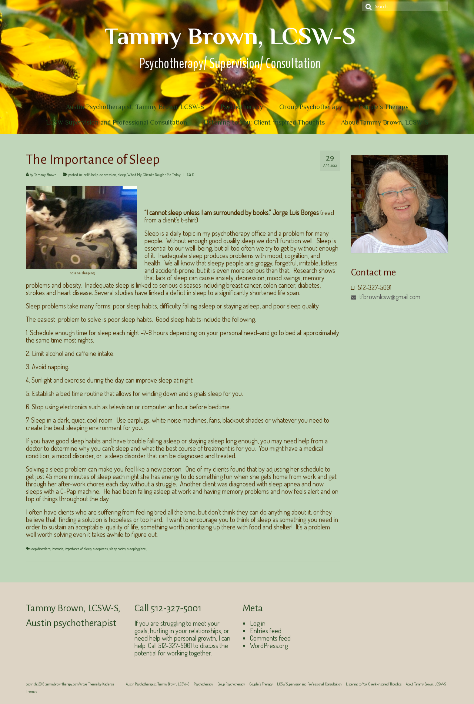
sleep (122, 174)
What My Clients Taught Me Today (154, 174)
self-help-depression (100, 174)
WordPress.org (269, 645)
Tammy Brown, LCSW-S (230, 35)
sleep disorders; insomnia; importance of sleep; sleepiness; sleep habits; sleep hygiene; (88, 548)
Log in (258, 623)
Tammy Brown (45, 174)
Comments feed (270, 638)
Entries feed (265, 631)
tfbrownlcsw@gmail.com (385, 296)
